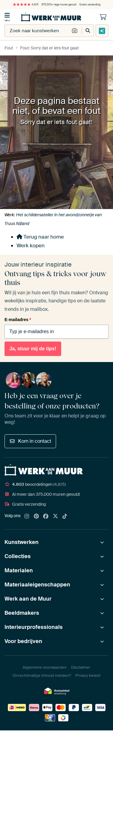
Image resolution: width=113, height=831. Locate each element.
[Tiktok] (64, 516)
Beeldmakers (22, 613)
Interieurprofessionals (34, 627)
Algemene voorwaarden (45, 667)
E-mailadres (18, 319)
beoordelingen (35, 484)
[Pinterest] (36, 516)
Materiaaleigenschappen (37, 584)
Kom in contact (30, 441)
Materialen (19, 570)
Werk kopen (31, 245)
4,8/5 (25, 4)
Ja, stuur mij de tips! (32, 348)
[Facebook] (45, 516)
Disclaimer (80, 667)
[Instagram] (27, 516)
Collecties (18, 556)
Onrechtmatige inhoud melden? (42, 675)
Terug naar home (40, 236)
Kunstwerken (22, 542)
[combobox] (37, 31)
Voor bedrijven (23, 641)
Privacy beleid (87, 675)
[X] (55, 516)
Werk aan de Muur (28, 598)
